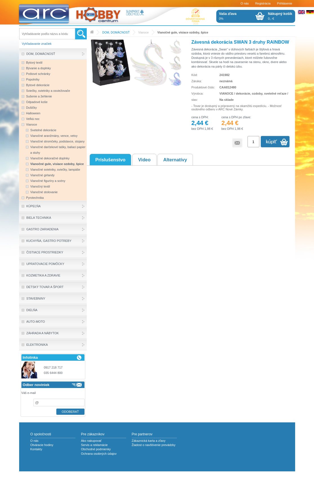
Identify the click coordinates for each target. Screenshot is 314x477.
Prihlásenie (284, 3)
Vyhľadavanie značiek (37, 43)
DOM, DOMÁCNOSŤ (116, 32)
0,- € (280, 16)
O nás (244, 3)
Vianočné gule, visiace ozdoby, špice (182, 32)
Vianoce (143, 32)
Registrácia (262, 3)
